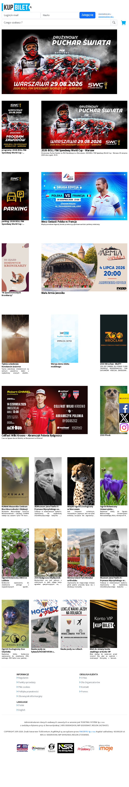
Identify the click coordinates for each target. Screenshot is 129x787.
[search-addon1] (56, 22)
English (21, 710)
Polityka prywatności (28, 691)
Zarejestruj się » (104, 13)
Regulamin (23, 678)
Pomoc (84, 691)
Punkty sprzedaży (26, 682)
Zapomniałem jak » (106, 16)
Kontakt (85, 687)
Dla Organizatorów (90, 682)
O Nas (84, 678)
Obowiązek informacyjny (30, 696)
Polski (21, 705)
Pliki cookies (24, 687)
